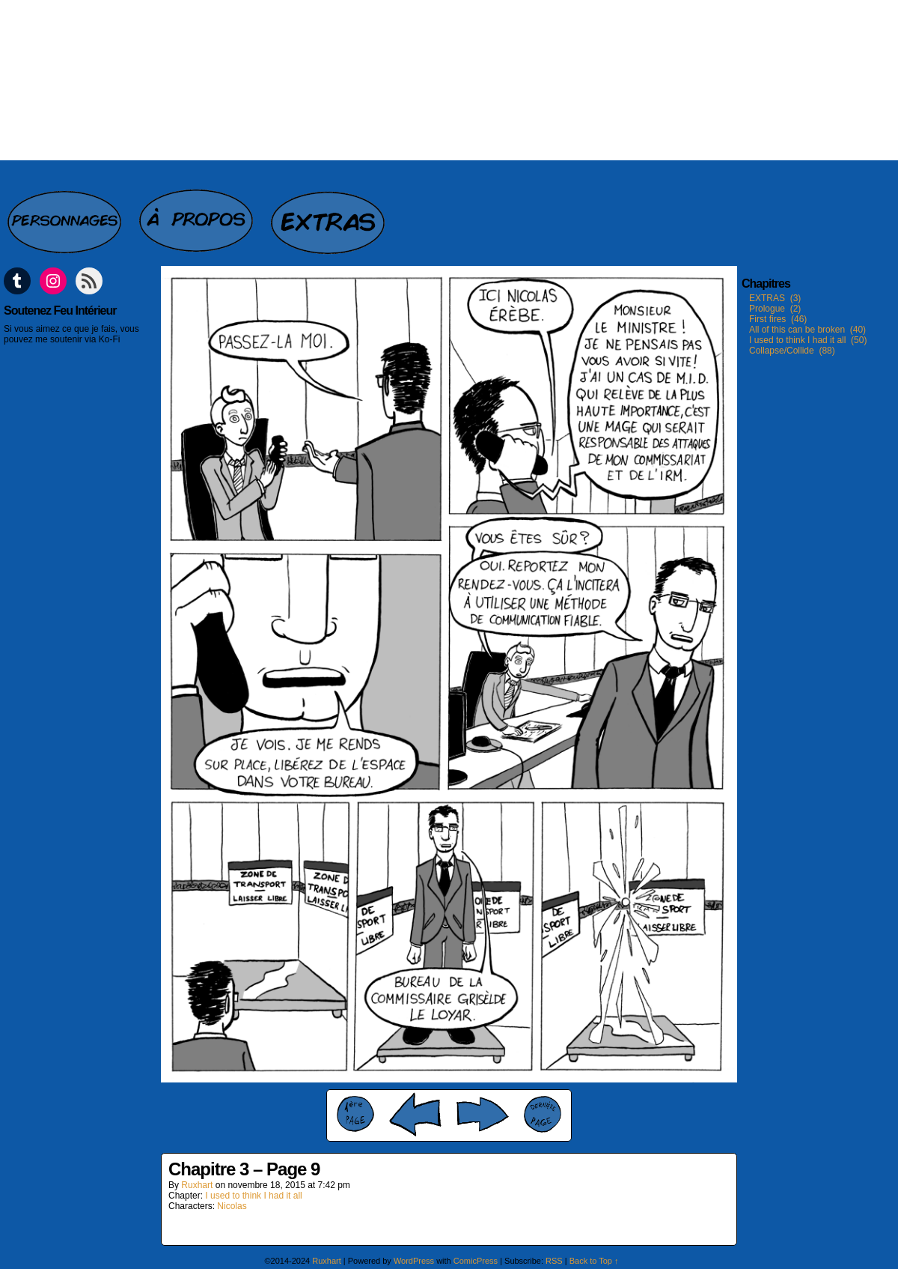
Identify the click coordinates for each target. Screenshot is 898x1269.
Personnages (66, 214)
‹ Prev (415, 1114)
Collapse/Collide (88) (792, 350)
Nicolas (231, 1206)
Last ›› (542, 1114)
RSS (554, 1260)
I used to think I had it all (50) (808, 340)
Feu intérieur (449, 80)
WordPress (414, 1260)
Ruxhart (197, 1185)
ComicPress (475, 1260)
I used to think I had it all (253, 1195)
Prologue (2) (775, 308)
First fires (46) (778, 319)
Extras (329, 214)
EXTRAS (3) (775, 298)
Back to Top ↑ (594, 1260)
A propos (197, 214)
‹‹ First (355, 1114)
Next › (482, 1114)
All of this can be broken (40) (807, 329)
